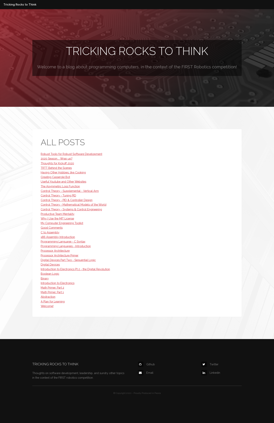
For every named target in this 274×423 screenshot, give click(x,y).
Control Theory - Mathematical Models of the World (73, 204)
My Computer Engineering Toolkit (62, 223)
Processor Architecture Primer (59, 255)
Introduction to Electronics (57, 283)
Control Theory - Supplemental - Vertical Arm (70, 190)
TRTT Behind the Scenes (56, 167)
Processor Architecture (55, 250)
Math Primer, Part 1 (52, 292)
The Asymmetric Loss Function (60, 186)
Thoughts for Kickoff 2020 (57, 163)
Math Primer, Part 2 (52, 287)
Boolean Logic (50, 273)
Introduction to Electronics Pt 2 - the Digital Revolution (75, 269)
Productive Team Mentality (57, 213)
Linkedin (210, 372)
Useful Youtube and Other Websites (63, 181)
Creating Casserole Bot (55, 177)
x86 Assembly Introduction (58, 237)
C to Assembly (50, 232)
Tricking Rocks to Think (19, 4)
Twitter (209, 364)
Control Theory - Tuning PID (58, 195)
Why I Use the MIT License (57, 218)
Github (146, 364)
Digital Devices (50, 264)
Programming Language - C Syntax (63, 241)
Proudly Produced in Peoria (147, 393)
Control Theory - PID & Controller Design (66, 200)
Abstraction (48, 296)
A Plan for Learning (53, 301)
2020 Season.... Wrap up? (56, 158)
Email (145, 372)
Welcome (46, 66)
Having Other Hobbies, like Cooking (63, 172)
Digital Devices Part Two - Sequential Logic (68, 260)
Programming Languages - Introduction (66, 246)
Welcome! (47, 306)
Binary (45, 278)
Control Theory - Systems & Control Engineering (71, 209)
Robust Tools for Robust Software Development (71, 154)
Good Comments (52, 227)
